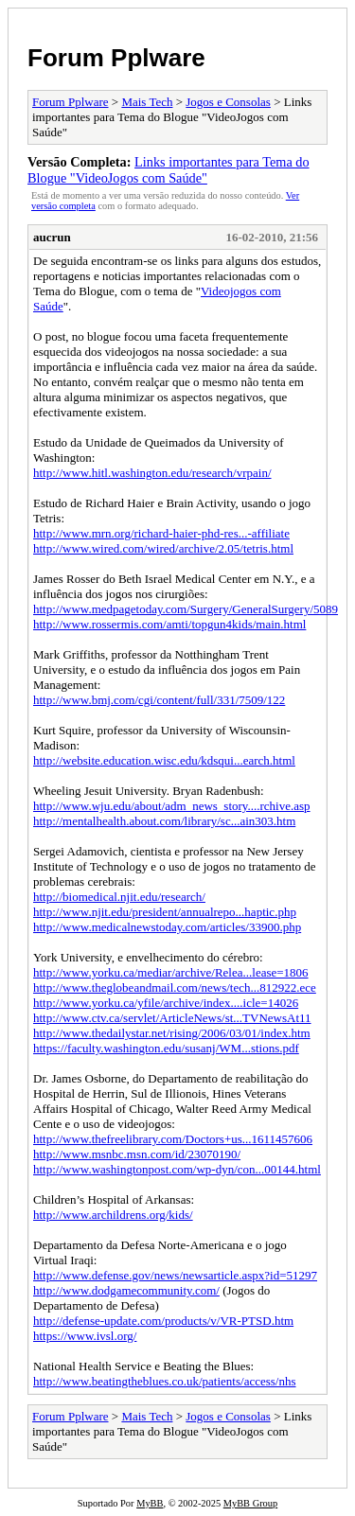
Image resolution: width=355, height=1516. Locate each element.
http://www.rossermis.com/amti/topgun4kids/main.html (169, 624)
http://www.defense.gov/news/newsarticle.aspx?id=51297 (175, 1275)
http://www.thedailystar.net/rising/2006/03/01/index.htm (172, 1033)
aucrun (52, 237)
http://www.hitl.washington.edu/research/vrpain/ (152, 473)
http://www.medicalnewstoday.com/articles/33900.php (167, 927)
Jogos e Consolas (228, 102)
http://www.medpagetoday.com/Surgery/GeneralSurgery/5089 (185, 609)
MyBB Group (250, 1503)
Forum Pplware (116, 58)
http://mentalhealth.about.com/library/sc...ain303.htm (164, 821)
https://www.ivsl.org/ (84, 1336)
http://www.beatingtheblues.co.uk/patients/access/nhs (164, 1381)
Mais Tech (146, 102)
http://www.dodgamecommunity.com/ (126, 1290)
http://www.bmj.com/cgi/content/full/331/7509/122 (159, 700)
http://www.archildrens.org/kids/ (113, 1215)
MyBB (149, 1503)
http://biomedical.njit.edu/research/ (119, 897)
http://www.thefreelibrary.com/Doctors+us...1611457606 (172, 1139)
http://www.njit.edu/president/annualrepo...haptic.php (164, 912)
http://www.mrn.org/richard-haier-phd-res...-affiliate (161, 533)
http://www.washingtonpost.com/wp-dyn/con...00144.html (177, 1169)
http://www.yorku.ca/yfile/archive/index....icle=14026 (165, 1003)
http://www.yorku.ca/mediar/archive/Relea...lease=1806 (171, 972)
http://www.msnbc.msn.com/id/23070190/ (136, 1154)
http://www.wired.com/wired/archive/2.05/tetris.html (163, 548)
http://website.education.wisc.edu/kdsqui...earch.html (164, 760)
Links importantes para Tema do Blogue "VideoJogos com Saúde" (168, 169)
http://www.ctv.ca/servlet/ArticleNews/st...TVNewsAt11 (172, 1018)
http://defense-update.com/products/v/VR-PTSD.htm (163, 1320)
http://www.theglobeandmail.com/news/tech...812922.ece (174, 987)
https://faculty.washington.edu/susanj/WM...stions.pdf (166, 1048)
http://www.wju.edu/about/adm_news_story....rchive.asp (172, 806)
